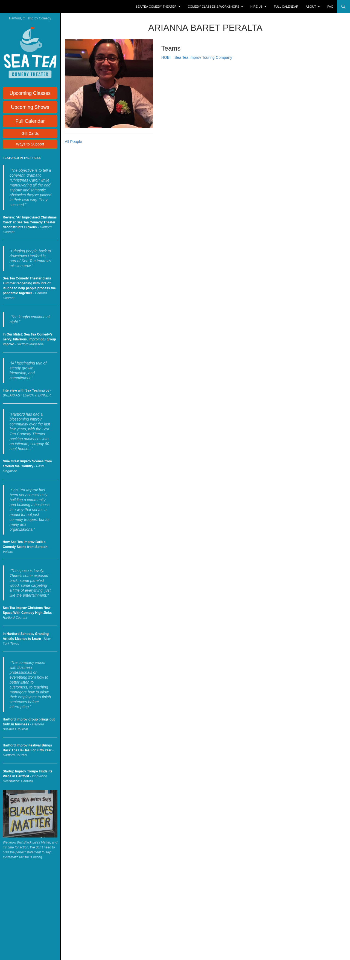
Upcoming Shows (30, 107)
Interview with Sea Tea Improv (26, 390)
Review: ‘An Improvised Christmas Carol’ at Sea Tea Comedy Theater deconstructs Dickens (30, 222)
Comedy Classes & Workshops (213, 6)
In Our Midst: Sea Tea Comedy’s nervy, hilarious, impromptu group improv (29, 339)
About (311, 6)
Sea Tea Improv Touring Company (203, 57)
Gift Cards (30, 133)
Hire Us (256, 6)
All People (73, 141)
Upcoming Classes (30, 93)
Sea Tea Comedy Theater (156, 6)
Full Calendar (286, 6)
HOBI (166, 57)
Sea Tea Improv (26, 6)
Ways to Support (30, 144)
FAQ (330, 6)
